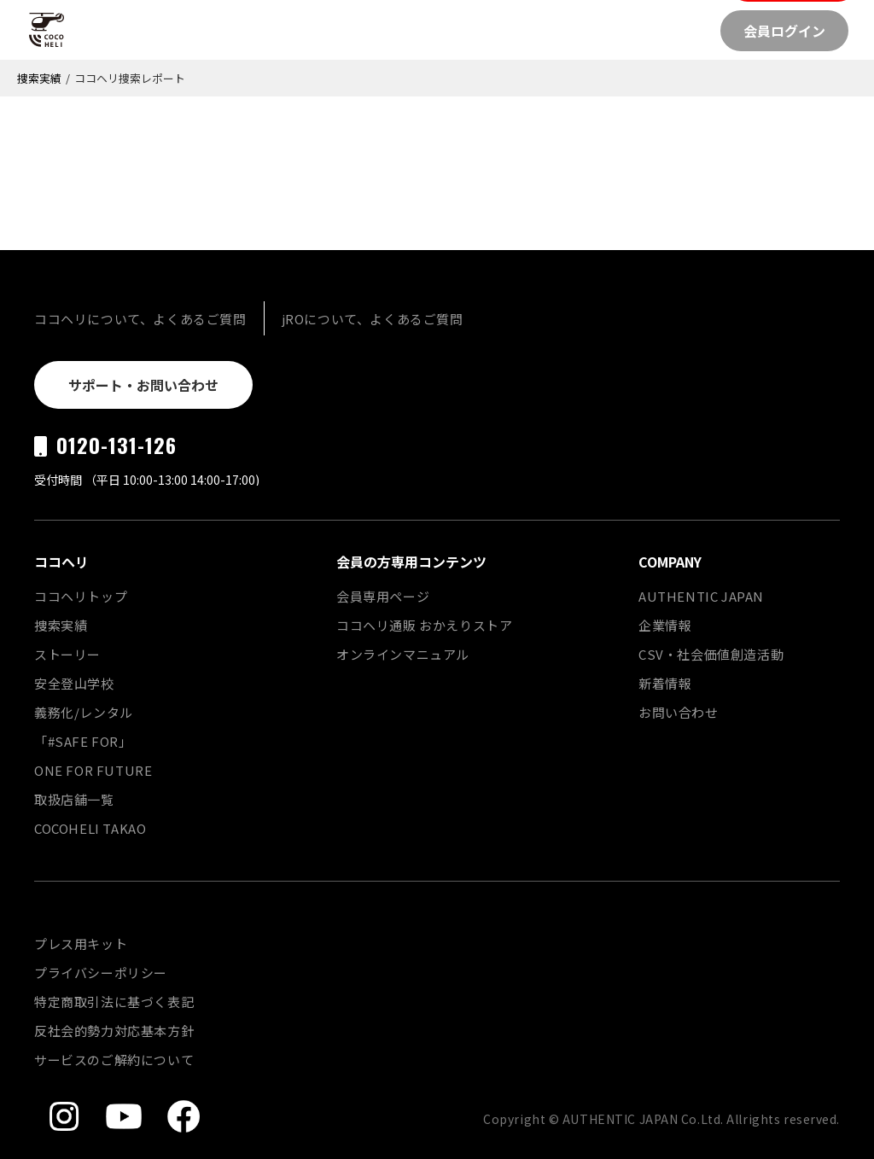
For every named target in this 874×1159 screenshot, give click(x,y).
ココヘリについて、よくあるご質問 (140, 318)
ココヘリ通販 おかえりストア (424, 625)
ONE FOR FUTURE (93, 770)
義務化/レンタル (83, 712)
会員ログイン (784, 30)
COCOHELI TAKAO (90, 828)
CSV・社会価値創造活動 (711, 654)
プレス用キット (80, 943)
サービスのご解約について (114, 1060)
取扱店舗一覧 (74, 799)
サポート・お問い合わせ (143, 385)
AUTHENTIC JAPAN (701, 596)
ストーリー (67, 654)
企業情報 (664, 625)
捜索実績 (39, 78)
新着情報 (664, 683)
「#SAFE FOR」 (83, 741)
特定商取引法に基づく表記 (114, 1001)
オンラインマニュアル (402, 654)
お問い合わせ (678, 712)
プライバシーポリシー (100, 972)
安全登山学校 (74, 683)
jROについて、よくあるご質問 (372, 318)
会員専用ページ (382, 596)
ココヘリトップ (80, 596)
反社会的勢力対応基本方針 (114, 1031)
